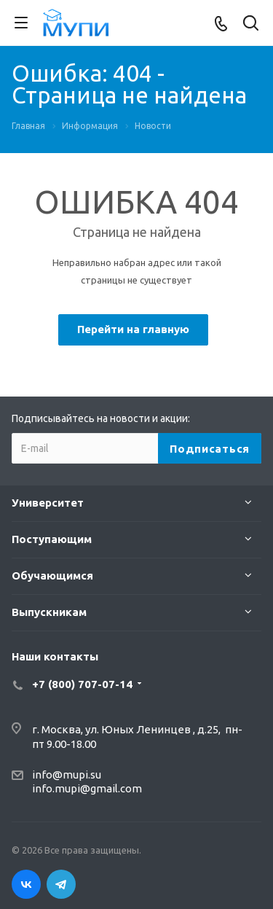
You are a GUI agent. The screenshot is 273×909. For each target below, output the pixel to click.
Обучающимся (52, 575)
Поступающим (52, 539)
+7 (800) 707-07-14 (82, 684)
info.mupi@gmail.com (87, 788)
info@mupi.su (66, 774)
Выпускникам (49, 612)
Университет (48, 502)
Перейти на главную (133, 329)
